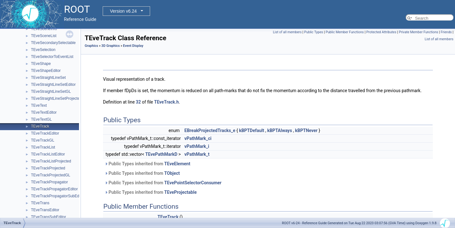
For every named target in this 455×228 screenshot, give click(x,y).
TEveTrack (40, 126)
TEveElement (177, 163)
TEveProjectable (180, 192)
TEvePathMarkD (161, 154)
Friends (446, 32)
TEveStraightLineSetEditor (53, 84)
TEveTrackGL (42, 140)
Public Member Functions (344, 32)
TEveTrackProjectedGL (50, 175)
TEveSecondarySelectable (53, 43)
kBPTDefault (251, 130)
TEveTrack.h (166, 101)
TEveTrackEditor (45, 133)
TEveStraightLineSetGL (51, 91)
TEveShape (41, 63)
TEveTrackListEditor (48, 154)
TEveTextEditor (44, 112)
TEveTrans (40, 203)
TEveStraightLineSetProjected (56, 98)
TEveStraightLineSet (48, 77)
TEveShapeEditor (46, 70)
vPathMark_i (197, 146)
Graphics (91, 46)
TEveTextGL (41, 119)
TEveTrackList (43, 147)
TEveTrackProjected (48, 168)
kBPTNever (306, 130)
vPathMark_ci (198, 138)
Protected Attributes (381, 32)
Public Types (313, 32)
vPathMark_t (197, 154)
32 (138, 101)
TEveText (39, 105)
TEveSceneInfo (44, 29)
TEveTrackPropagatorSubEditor (58, 196)
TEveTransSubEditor (48, 217)
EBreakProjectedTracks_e (210, 130)
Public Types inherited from (147, 163)
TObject (172, 173)
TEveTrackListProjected (51, 161)
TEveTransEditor (45, 210)
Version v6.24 (123, 11)
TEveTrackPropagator (49, 182)
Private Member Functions (418, 32)
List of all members (287, 32)
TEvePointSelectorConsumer (192, 182)
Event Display (133, 46)
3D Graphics (110, 46)
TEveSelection (43, 50)
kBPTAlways (279, 130)
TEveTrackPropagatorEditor (54, 189)
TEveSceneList (44, 36)
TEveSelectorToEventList (52, 56)
